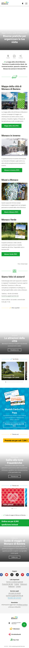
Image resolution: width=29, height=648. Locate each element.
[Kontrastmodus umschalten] (22, 3)
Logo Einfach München (14, 618)
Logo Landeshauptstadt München (14, 623)
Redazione (11, 586)
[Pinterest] (22, 574)
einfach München (5, 3)
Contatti (18, 586)
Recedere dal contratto (14, 598)
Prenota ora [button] (14, 476)
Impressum (23, 584)
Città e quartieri (15, 308)
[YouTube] (6, 574)
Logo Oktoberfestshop (14, 629)
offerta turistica (22, 605)
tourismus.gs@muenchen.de (10, 296)
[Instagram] (11, 574)
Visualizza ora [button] (14, 350)
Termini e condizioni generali (14, 582)
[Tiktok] (17, 574)
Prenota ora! (15, 434)
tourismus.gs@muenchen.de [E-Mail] (14, 595)
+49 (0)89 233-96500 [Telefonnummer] (14, 593)
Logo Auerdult (14, 640)
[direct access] (24, 624)
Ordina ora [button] (14, 557)
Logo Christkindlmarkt (14, 634)
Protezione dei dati (7, 584)
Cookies (16, 584)
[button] (14, 425)
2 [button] (13, 508)
